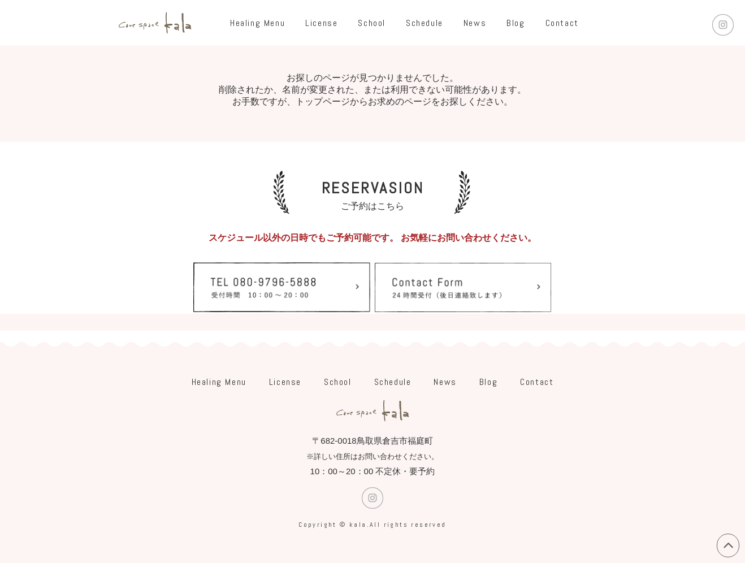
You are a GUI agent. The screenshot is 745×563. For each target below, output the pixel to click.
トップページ (323, 101)
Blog (515, 23)
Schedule (424, 23)
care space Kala (155, 22)
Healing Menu (257, 23)
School (372, 23)
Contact (562, 23)
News (475, 23)
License (321, 23)
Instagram (723, 25)
